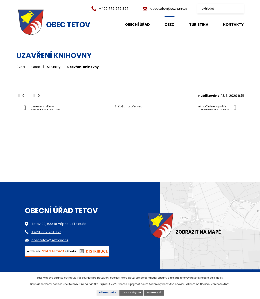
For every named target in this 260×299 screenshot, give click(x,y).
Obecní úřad (137, 24)
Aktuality (53, 67)
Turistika (198, 24)
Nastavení (154, 292)
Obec (169, 24)
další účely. (217, 278)
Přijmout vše (107, 292)
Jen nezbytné (131, 292)
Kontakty (233, 24)
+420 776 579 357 (113, 8)
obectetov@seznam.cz (168, 8)
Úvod (107, 24)
